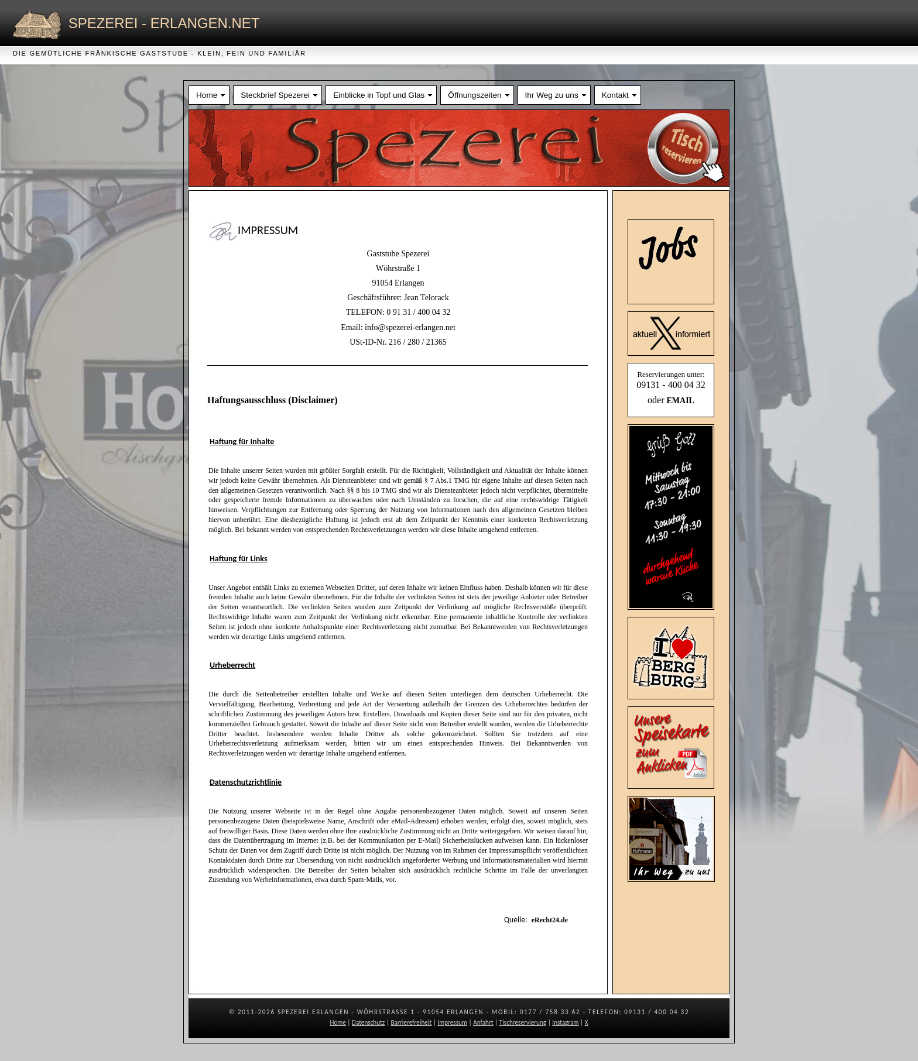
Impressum (452, 1022)
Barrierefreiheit (411, 1022)
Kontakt (615, 95)
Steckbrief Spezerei (275, 95)
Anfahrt (483, 1022)
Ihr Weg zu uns (551, 95)
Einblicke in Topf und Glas (378, 95)
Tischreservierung (522, 1022)
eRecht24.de (550, 920)
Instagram (565, 1022)
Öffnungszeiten (474, 95)
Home (206, 95)
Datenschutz (368, 1022)
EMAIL (680, 400)
